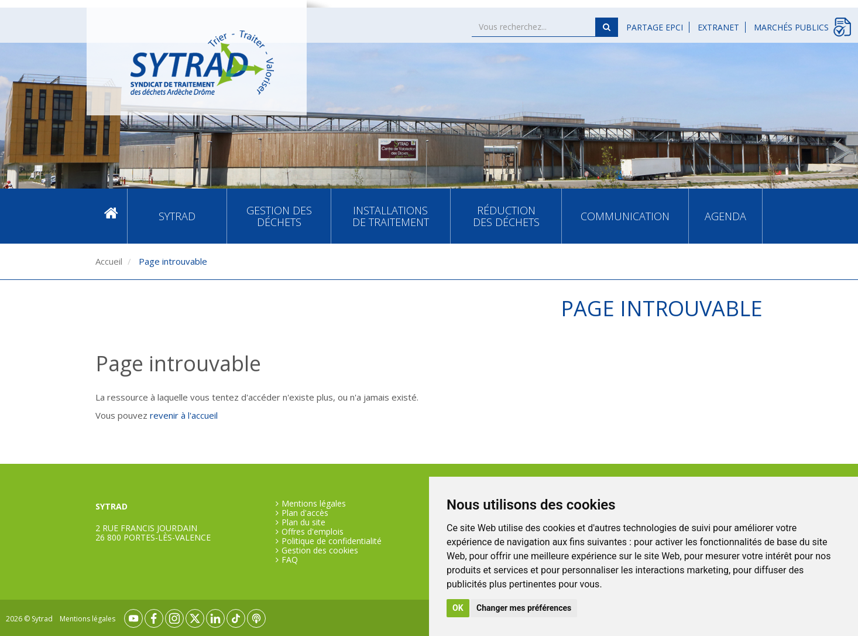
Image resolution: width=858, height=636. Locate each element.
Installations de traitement (390, 216)
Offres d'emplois (313, 531)
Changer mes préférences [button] (523, 608)
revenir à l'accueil (184, 415)
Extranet (718, 27)
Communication (625, 216)
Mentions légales (314, 503)
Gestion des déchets (279, 216)
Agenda (725, 216)
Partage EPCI (654, 27)
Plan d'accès (305, 513)
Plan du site (303, 522)
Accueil (111, 216)
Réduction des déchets (506, 216)
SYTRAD (177, 216)
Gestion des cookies (320, 550)
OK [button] (458, 608)
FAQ (290, 560)
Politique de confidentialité (332, 541)
